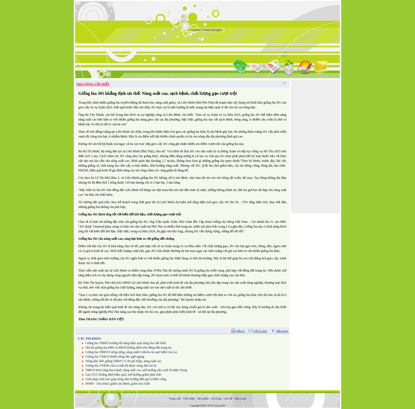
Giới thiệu (189, 398)
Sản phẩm (203, 398)
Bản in (240, 330)
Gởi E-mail (260, 330)
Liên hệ (228, 398)
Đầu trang (282, 330)
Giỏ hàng (216, 398)
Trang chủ (175, 398)
